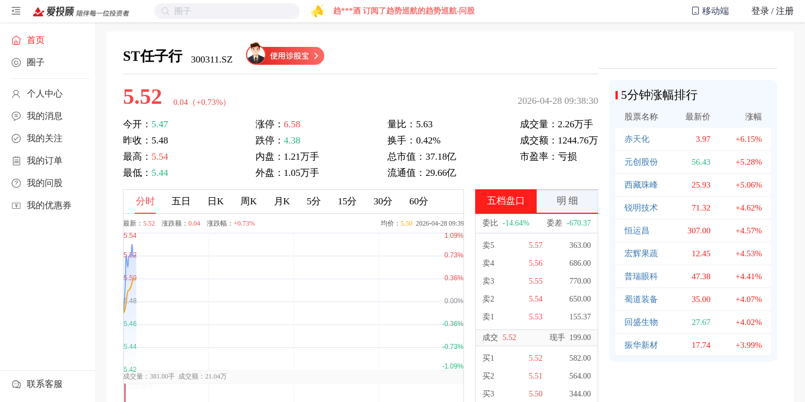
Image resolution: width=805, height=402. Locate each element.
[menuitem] (47, 40)
